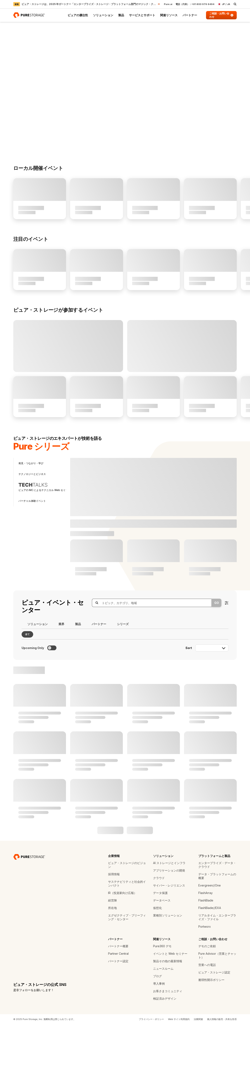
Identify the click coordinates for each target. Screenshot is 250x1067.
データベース (162, 943)
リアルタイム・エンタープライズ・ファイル (217, 959)
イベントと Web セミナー (170, 996)
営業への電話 (207, 1007)
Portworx (204, 969)
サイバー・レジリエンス (169, 928)
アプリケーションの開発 (169, 913)
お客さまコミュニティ (167, 1033)
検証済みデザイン (164, 1041)
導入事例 (159, 1026)
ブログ (157, 1018)
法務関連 (198, 1061)
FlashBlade (205, 943)
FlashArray (205, 935)
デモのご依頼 (207, 988)
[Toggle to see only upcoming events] (51, 690)
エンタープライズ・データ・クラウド (217, 907)
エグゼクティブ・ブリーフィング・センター (127, 959)
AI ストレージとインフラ (169, 905)
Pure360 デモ (162, 988)
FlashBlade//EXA (209, 950)
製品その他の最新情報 (167, 1003)
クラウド (159, 920)
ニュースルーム (163, 1011)
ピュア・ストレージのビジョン (127, 907)
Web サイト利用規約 (179, 1061)
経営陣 (112, 943)
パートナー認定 (118, 1003)
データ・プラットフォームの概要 (217, 918)
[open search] (235, 4)
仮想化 (157, 950)
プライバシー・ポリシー (151, 1061)
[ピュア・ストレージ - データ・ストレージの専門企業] (29, 899)
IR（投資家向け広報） (122, 935)
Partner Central (118, 996)
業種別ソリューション (167, 957)
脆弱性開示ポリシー (211, 1022)
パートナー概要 (118, 988)
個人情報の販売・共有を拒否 (222, 1061)
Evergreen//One (209, 928)
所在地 (112, 950)
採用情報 (114, 916)
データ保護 (160, 935)
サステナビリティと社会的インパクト (127, 926)
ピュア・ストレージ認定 (214, 1014)
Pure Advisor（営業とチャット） (217, 997)
